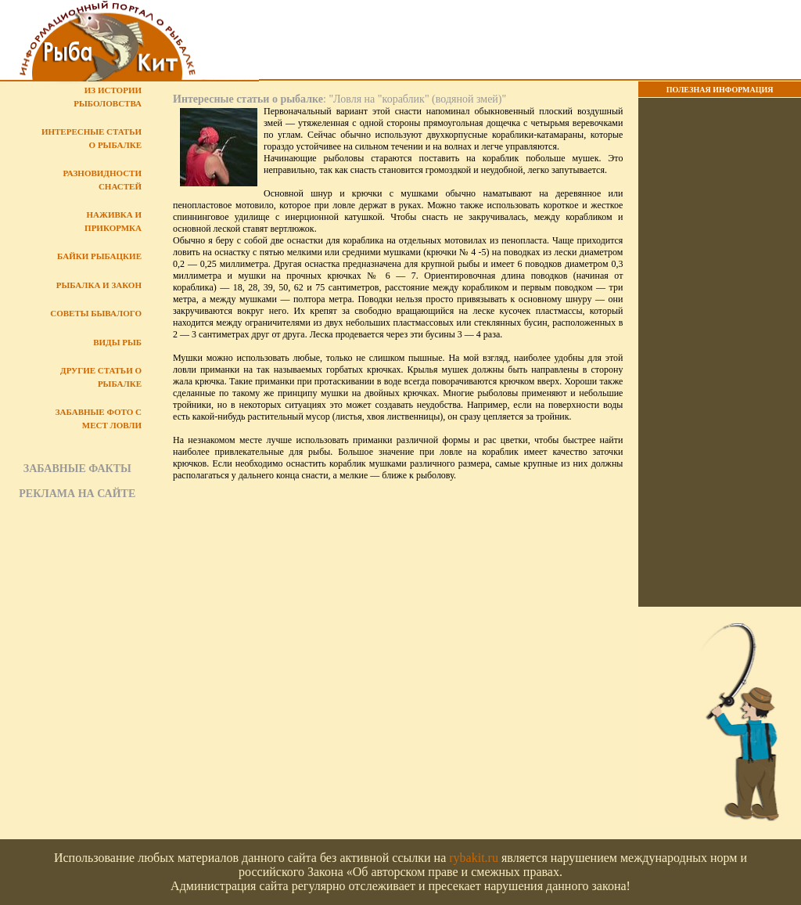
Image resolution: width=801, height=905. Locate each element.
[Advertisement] (530, 40)
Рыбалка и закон (99, 285)
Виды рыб (117, 342)
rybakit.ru (473, 857)
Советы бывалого (96, 313)
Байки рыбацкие (99, 256)
